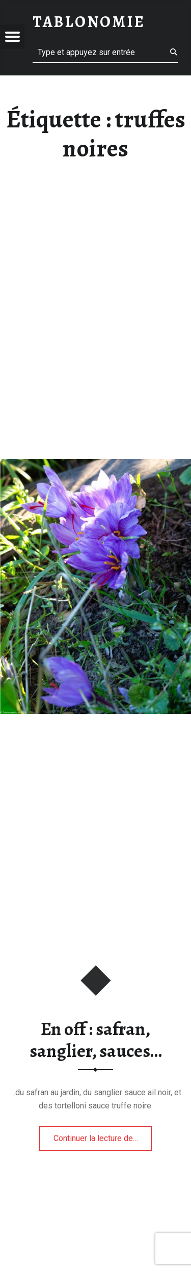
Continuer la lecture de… (102, 1135)
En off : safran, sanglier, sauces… (96, 1040)
